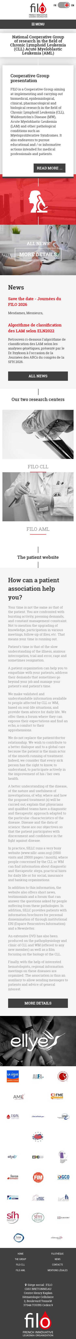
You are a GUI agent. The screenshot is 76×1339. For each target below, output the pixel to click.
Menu (38, 24)
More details (38, 254)
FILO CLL (20, 1264)
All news (38, 376)
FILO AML (20, 1270)
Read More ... (49, 168)
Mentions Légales (57, 1270)
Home (21, 1253)
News (57, 1259)
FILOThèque (57, 1253)
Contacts (57, 1264)
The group (20, 1259)
